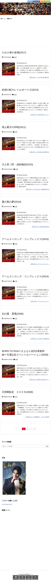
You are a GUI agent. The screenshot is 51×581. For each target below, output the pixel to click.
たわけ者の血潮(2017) (14, 52)
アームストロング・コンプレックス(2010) (25, 239)
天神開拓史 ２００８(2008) (17, 392)
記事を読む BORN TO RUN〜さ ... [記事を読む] (39, 379)
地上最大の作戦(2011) (14, 127)
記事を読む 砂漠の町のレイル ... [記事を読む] (39, 114)
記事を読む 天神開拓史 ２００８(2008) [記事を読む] (37, 417)
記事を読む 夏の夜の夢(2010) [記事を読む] (40, 226)
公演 (15, 57)
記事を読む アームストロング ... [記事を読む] (39, 264)
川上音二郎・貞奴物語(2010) (17, 164)
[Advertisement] (25, 34)
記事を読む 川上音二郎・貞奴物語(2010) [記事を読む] (37, 189)
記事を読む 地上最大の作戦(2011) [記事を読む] (39, 152)
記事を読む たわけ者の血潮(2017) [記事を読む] (39, 77)
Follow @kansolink (7, 504)
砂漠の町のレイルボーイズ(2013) (20, 89)
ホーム (3, 18)
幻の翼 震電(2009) (12, 313)
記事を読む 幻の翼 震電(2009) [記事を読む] (40, 338)
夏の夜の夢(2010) (11, 201)
